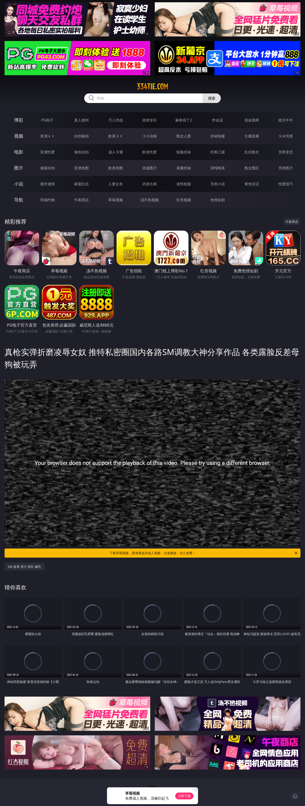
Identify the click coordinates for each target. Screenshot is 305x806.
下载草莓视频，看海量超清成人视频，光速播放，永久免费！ (203, 553)
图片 (18, 168)
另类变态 (285, 152)
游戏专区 (149, 120)
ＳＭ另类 (285, 136)
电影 (18, 152)
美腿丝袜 (183, 167)
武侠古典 (149, 183)
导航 (18, 200)
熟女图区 (251, 167)
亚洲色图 (81, 167)
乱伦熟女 (251, 152)
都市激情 (47, 183)
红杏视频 (183, 199)
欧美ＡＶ (115, 136)
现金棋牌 (251, 120)
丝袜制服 (217, 136)
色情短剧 (217, 199)
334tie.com (152, 86)
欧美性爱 (149, 152)
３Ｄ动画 (149, 136)
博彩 (18, 120)
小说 (18, 184)
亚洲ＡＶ (47, 136)
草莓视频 (115, 199)
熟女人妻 (183, 136)
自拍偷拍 (81, 136)
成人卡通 (115, 152)
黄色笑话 (251, 183)
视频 (18, 136)
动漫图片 (149, 167)
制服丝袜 (183, 152)
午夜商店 (81, 199)
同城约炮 (47, 199)
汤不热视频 (149, 199)
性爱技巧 (285, 183)
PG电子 (47, 120)
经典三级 (217, 152)
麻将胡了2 (183, 120)
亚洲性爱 (47, 152)
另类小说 (217, 183)
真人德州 (81, 120)
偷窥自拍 (47, 167)
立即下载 (184, 796)
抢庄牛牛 (285, 120)
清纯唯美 (217, 167)
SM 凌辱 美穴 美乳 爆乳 (24, 566)
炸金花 (217, 120)
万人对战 (115, 120)
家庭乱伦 (81, 183)
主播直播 (251, 136)
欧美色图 (115, 167)
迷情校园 (183, 183)
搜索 (211, 98)
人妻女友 (115, 183)
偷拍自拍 (81, 152)
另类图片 (285, 167)
